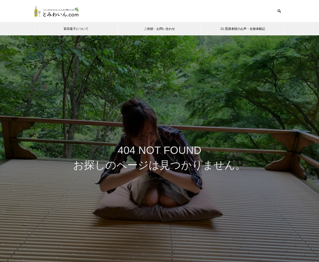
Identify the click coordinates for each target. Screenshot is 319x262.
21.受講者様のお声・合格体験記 (242, 29)
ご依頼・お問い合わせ (159, 29)
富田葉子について (76, 29)
